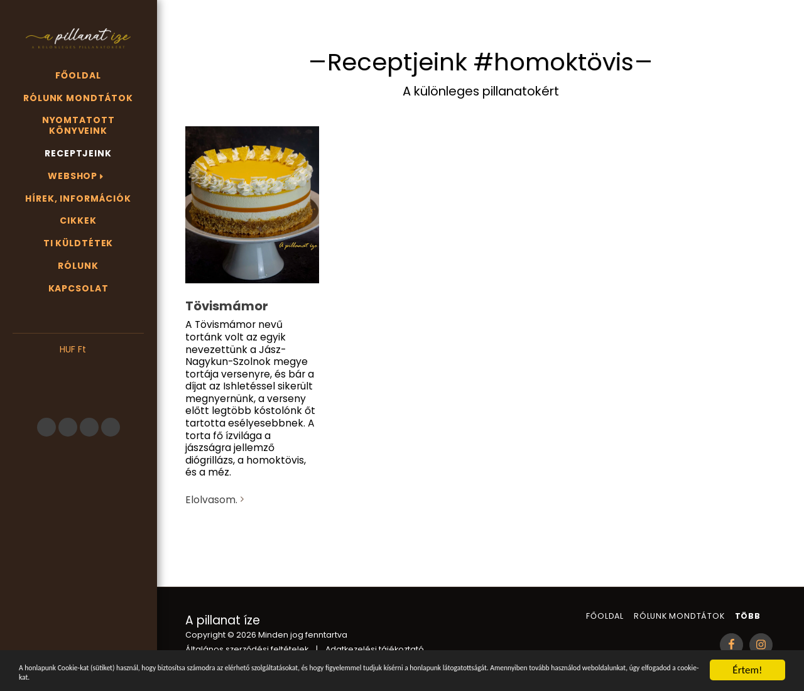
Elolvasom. (216, 500)
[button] (78, 368)
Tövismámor (226, 306)
